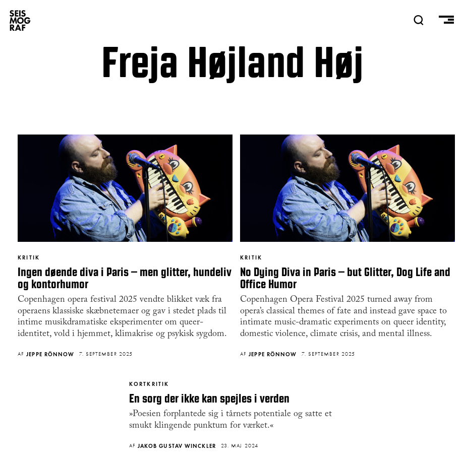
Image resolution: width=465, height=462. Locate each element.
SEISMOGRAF (20, 20)
